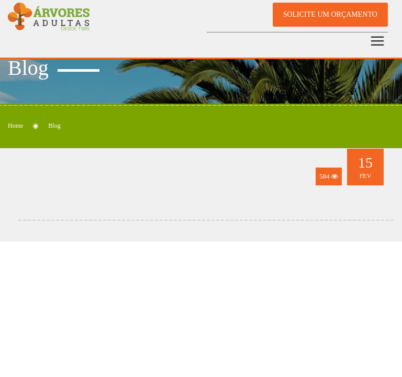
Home (15, 125)
